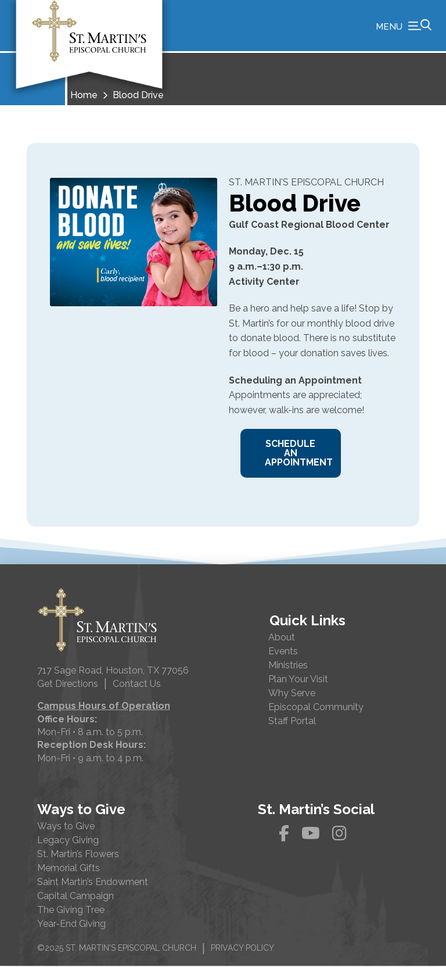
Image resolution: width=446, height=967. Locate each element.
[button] (403, 26)
